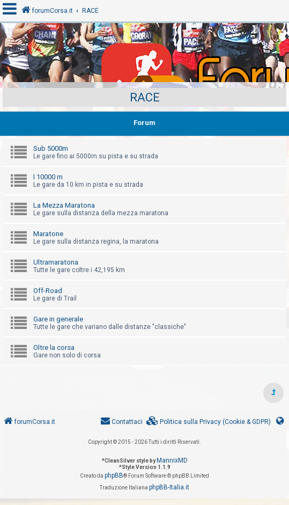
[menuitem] (208, 422)
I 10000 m (48, 177)
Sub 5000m (50, 148)
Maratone (48, 234)
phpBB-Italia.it (169, 487)
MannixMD (172, 460)
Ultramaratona (55, 262)
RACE (145, 97)
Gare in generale (58, 319)
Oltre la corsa (54, 347)
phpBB (114, 475)
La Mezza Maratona (64, 205)
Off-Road (47, 291)
